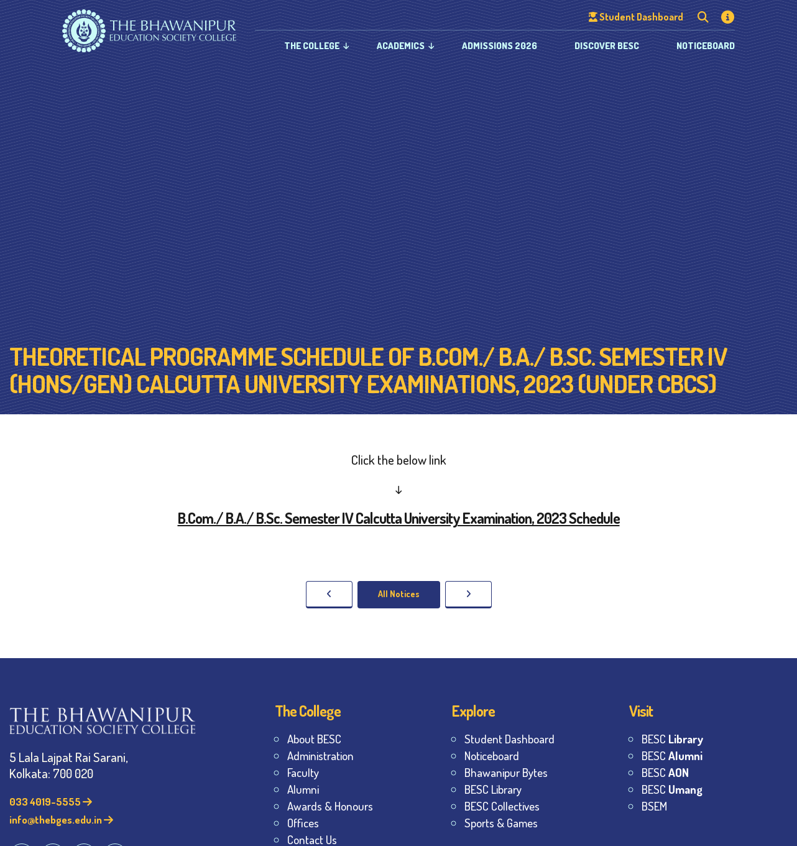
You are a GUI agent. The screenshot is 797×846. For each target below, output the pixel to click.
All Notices (399, 593)
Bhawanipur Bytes (506, 772)
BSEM (654, 806)
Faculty (303, 772)
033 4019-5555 (50, 801)
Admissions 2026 (499, 46)
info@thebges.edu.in (61, 819)
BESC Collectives (502, 806)
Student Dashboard (509, 739)
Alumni (303, 789)
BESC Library (493, 789)
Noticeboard (705, 46)
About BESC (314, 739)
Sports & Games (501, 823)
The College (311, 46)
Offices (303, 823)
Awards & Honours (330, 806)
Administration (320, 755)
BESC (672, 739)
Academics (401, 46)
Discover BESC (606, 46)
